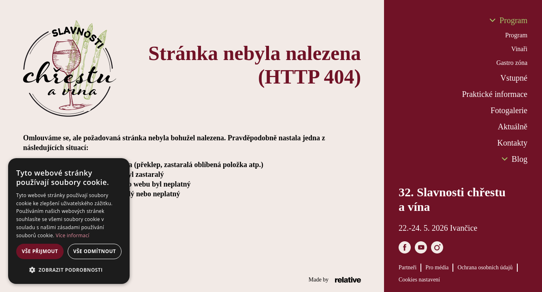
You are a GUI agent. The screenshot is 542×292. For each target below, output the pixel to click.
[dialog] (69, 221)
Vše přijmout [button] (40, 251)
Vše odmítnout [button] (94, 251)
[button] (69, 270)
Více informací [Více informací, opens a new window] (73, 235)
